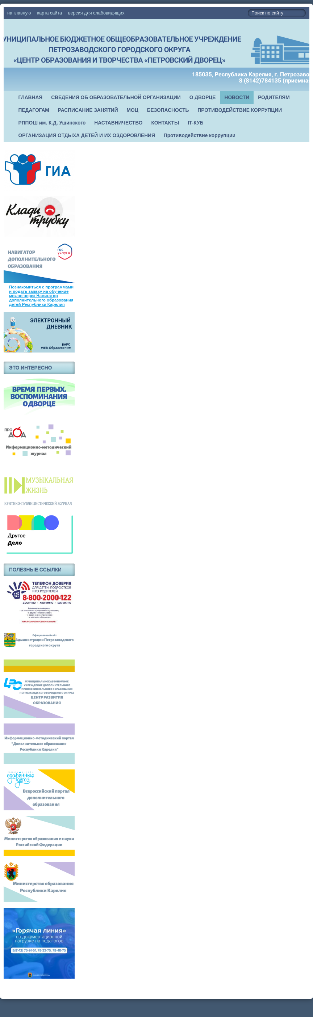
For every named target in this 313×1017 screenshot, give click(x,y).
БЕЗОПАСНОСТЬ (168, 110)
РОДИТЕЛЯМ (274, 97)
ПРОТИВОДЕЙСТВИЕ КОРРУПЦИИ (239, 110)
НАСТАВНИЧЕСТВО (118, 123)
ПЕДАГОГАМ (33, 110)
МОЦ (132, 110)
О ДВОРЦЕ (202, 97)
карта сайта (49, 13)
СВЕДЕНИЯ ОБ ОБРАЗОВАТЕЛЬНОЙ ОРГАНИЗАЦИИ (116, 97)
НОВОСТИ (237, 97)
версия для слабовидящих (96, 13)
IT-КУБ (195, 123)
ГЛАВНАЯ (30, 97)
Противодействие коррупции (199, 135)
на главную (19, 13)
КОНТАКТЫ (165, 123)
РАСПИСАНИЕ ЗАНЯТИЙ (88, 110)
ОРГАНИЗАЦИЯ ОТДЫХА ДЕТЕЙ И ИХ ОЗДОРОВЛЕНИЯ (86, 135)
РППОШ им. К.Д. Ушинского (52, 123)
